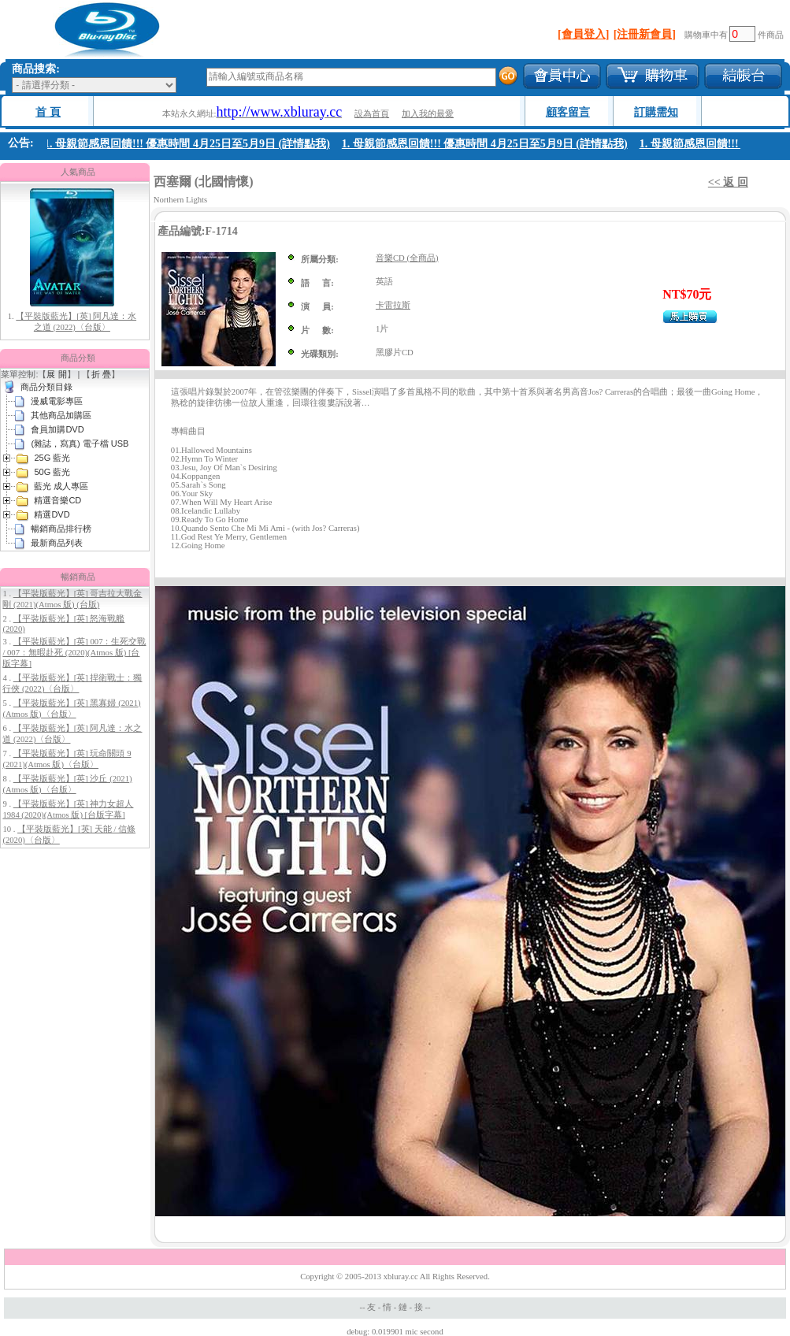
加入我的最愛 (428, 113)
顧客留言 (568, 112)
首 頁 (48, 112)
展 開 (56, 374)
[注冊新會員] (645, 34)
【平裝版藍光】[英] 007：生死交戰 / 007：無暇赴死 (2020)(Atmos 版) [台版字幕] (74, 652)
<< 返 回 (728, 182)
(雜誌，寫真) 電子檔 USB (79, 443)
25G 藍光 (52, 457)
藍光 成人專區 (61, 486)
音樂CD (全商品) (407, 258)
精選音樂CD (57, 500)
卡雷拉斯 (393, 305)
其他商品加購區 (61, 415)
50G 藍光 (52, 472)
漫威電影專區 (57, 401)
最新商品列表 (57, 542)
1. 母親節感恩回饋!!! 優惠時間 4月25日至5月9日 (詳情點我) (190, 144)
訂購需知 (656, 112)
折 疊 (101, 374)
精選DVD (51, 514)
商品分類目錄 (46, 387)
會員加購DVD (57, 429)
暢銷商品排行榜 (61, 528)
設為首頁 (371, 113)
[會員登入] (583, 34)
